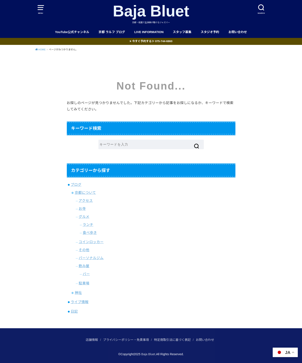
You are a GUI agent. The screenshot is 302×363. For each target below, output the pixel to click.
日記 (74, 311)
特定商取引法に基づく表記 (172, 340)
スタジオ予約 (210, 32)
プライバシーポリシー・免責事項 (126, 340)
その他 (84, 250)
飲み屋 (84, 266)
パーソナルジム (91, 258)
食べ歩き (90, 232)
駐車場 (84, 283)
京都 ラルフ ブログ (112, 32)
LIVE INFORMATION (149, 32)
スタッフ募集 (182, 32)
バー (86, 274)
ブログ (76, 184)
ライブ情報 (79, 302)
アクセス (86, 200)
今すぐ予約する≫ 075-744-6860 (152, 41)
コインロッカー (91, 242)
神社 (78, 293)
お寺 (82, 208)
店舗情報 (92, 340)
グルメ (84, 216)
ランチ (88, 224)
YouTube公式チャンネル (72, 32)
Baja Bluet (151, 11)
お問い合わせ (237, 32)
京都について (85, 192)
